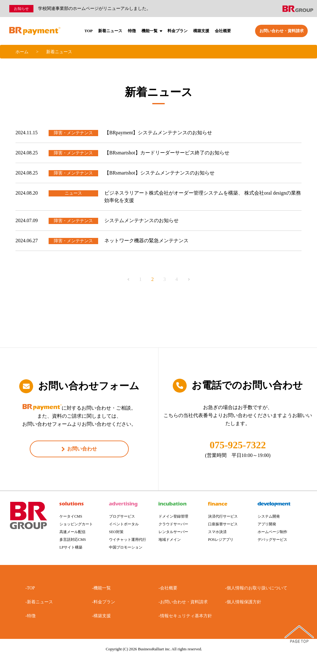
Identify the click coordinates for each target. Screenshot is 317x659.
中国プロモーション (125, 547)
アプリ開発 (267, 524)
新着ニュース (110, 30)
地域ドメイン (169, 539)
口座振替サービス (223, 524)
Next (188, 279)
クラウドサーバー (173, 524)
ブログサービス (122, 516)
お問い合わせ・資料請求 (281, 30)
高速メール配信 (72, 532)
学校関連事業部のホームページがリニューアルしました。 (94, 8)
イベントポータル (124, 524)
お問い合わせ (82, 448)
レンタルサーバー (173, 532)
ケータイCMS (70, 516)
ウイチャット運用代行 (127, 539)
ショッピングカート (76, 524)
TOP (89, 30)
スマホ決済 (217, 532)
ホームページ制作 (272, 532)
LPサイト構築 (70, 547)
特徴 (132, 30)
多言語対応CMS (72, 539)
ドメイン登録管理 (173, 516)
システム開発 (269, 516)
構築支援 (201, 30)
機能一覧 (151, 30)
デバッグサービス (272, 539)
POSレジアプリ (220, 539)
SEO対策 (116, 532)
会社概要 (223, 30)
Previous (129, 279)
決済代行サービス (223, 516)
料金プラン (177, 30)
